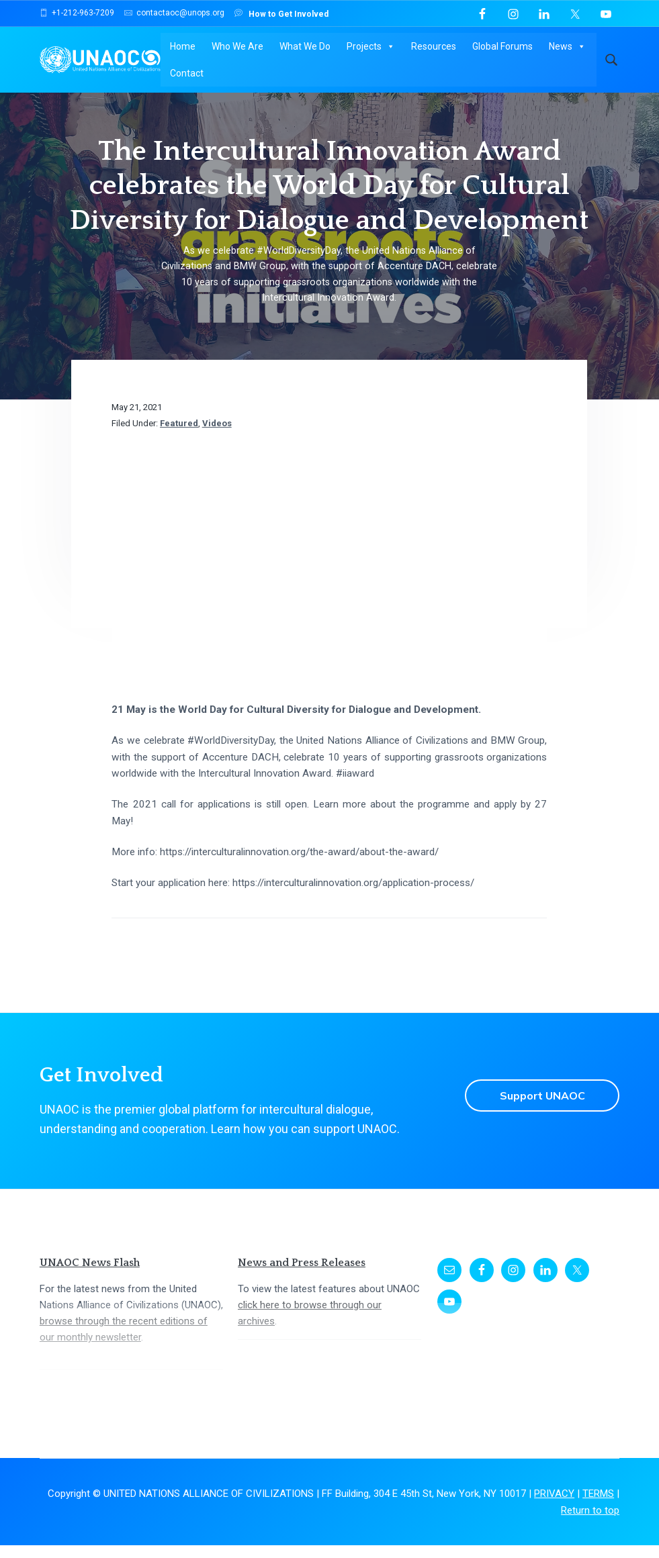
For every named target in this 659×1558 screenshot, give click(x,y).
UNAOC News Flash (90, 1275)
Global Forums (502, 47)
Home (182, 47)
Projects (370, 47)
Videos (217, 436)
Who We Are (237, 47)
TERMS (598, 1506)
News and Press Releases (301, 1275)
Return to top (590, 1522)
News (566, 47)
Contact (186, 73)
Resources (432, 47)
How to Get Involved (281, 13)
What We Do (304, 47)
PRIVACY (554, 1506)
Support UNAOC (541, 1108)
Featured (179, 436)
